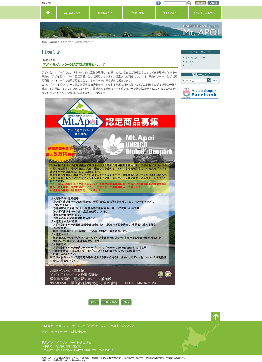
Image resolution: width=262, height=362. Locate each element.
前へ (92, 301)
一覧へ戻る (110, 301)
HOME (44, 42)
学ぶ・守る (139, 13)
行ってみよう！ (172, 13)
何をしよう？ (106, 13)
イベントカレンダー (195, 57)
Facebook (47, 325)
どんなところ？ (73, 13)
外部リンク (62, 325)
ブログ (188, 65)
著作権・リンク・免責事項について (111, 325)
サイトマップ (80, 325)
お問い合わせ (78, 330)
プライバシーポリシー (54, 330)
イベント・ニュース (205, 13)
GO (215, 80)
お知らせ (53, 42)
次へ (128, 301)
